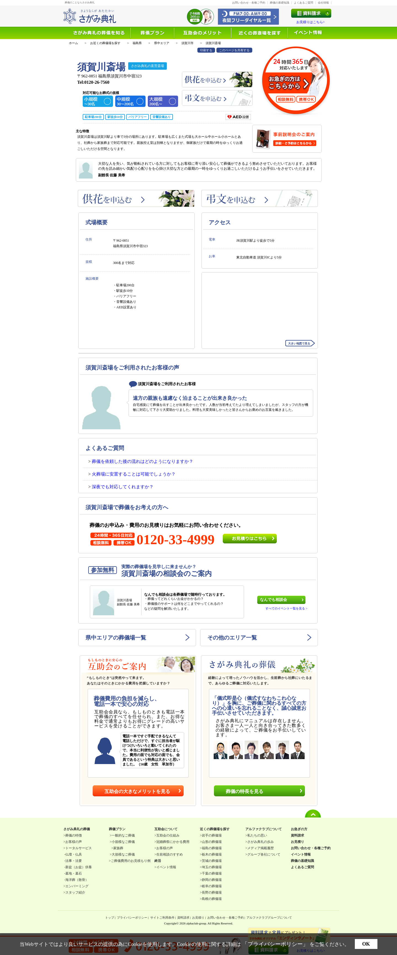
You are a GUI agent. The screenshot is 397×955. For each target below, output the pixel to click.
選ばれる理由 (153, 33)
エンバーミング (76, 886)
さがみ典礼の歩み (260, 842)
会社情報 (323, 2)
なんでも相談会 (273, 600)
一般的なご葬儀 (123, 835)
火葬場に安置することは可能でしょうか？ (134, 474)
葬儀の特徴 (73, 835)
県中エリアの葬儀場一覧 (115, 638)
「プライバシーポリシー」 (275, 944)
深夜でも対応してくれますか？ (123, 486)
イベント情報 (308, 33)
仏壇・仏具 (73, 854)
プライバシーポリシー (132, 917)
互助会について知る (203, 33)
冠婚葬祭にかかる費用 (172, 842)
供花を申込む (217, 79)
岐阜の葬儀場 (212, 886)
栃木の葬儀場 (212, 854)
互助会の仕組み (167, 835)
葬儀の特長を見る (244, 791)
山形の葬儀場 (212, 842)
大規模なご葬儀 (123, 854)
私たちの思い (257, 835)
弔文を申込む (217, 98)
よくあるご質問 (303, 2)
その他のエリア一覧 (232, 638)
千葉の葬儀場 (212, 873)
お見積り (198, 917)
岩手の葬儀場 (212, 835)
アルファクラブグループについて (269, 917)
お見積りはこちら (250, 538)
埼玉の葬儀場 (212, 867)
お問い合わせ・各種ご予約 (248, 2)
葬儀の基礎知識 (279, 2)
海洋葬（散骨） (76, 880)
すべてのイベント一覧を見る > (286, 608)
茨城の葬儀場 (212, 861)
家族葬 (118, 848)
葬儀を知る (100, 33)
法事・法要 (73, 861)
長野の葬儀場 (212, 892)
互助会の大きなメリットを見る (137, 791)
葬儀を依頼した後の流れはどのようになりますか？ (142, 461)
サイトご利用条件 (162, 917)
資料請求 (183, 917)
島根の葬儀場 (212, 899)
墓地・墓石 (73, 873)
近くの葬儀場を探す (260, 33)
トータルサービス (78, 848)
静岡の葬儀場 (212, 880)
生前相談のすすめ (169, 854)
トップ (109, 917)
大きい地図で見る (299, 343)
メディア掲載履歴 (260, 848)
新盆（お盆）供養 (78, 867)
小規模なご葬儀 (123, 842)
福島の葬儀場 (212, 848)
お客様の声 (73, 842)
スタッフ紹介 (75, 892)
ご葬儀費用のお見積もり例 (131, 861)
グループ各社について (263, 854)
